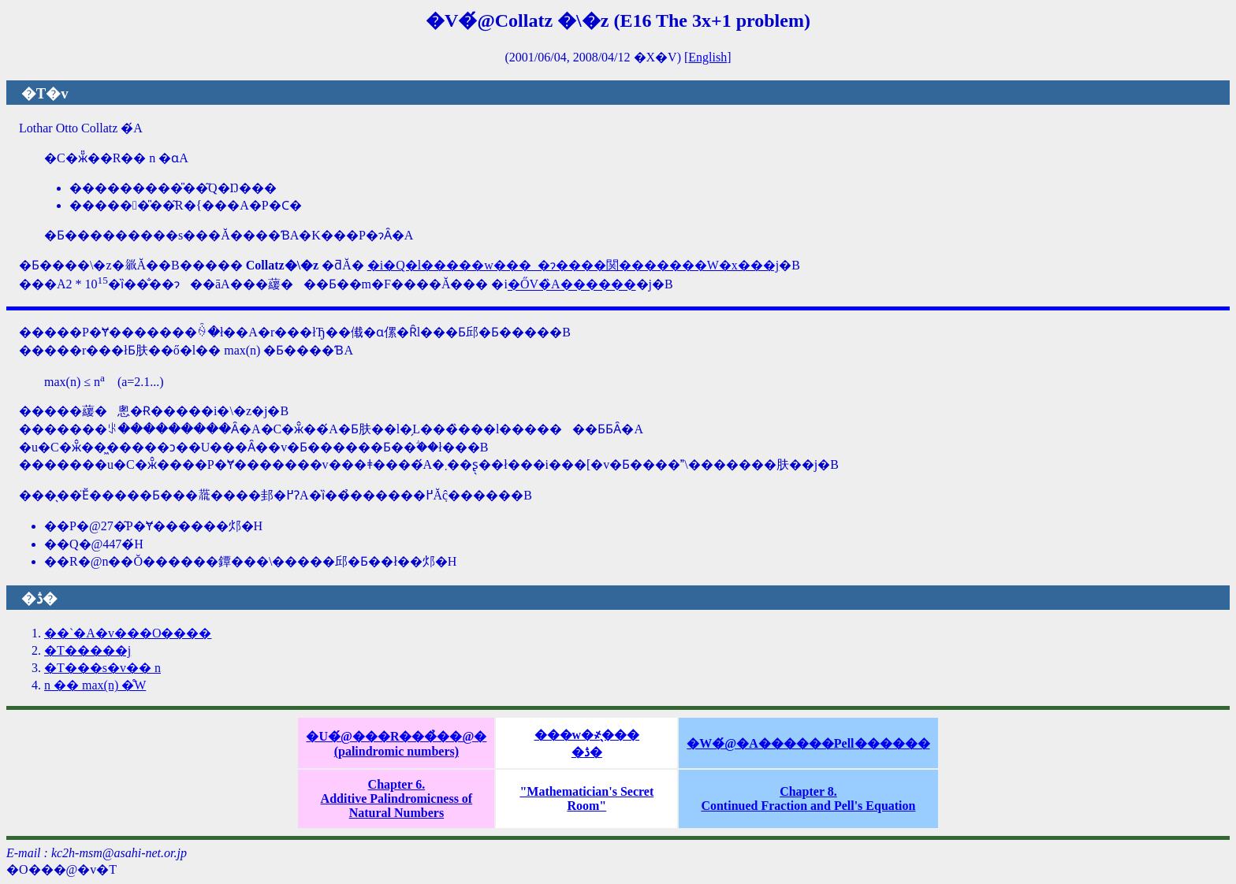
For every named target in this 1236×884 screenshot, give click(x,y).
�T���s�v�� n (102, 667)
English (707, 57)
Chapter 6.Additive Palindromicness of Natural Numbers (397, 798)
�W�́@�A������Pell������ (808, 743)
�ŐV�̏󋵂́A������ (572, 285)
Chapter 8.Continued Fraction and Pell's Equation (808, 798)
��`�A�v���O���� (127, 633)
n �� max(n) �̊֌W (95, 685)
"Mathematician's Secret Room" (586, 798)
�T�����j (87, 650)
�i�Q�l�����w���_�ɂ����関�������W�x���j (573, 265)
